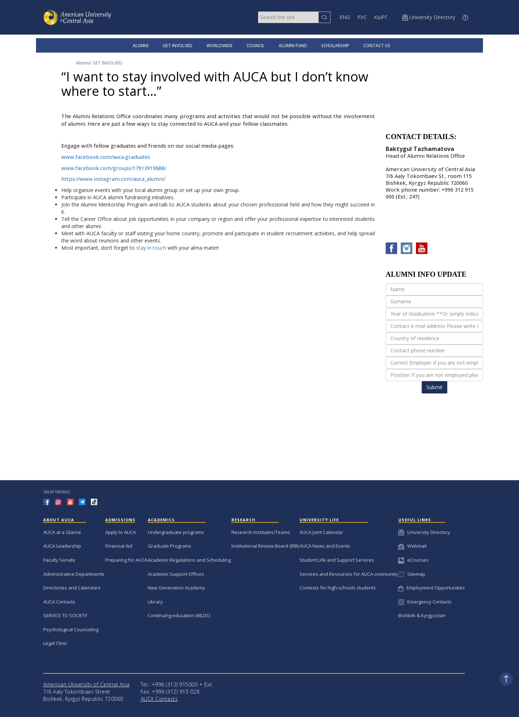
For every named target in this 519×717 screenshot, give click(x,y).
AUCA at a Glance (62, 532)
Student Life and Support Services (337, 560)
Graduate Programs (169, 546)
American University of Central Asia (86, 684)
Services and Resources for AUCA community (349, 574)
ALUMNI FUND (293, 46)
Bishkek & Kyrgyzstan (421, 615)
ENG (345, 17)
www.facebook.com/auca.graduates (105, 156)
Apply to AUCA (120, 532)
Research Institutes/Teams (260, 532)
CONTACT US (376, 46)
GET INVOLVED (177, 46)
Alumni (83, 63)
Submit (434, 387)
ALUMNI (140, 46)
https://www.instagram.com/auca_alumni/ (113, 178)
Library (155, 601)
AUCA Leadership (62, 546)
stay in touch (151, 247)
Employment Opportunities (431, 587)
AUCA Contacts (59, 601)
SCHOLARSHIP (335, 46)
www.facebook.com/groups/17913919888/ (113, 168)
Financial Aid (118, 546)
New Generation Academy (176, 587)
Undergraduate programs (176, 532)
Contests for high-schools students (338, 587)
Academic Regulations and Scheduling (189, 560)
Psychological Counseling (70, 629)
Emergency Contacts (425, 601)
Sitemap (411, 574)
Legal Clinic (55, 643)
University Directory (424, 532)
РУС (362, 17)
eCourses (413, 560)
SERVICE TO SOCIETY (65, 615)
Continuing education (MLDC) (179, 615)
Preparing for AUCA (126, 560)
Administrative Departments (74, 574)
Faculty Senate (59, 560)
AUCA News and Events (325, 546)
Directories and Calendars (72, 587)
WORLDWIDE (219, 46)
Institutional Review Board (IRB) (265, 546)
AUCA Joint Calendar (321, 532)
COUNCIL (256, 46)
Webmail (412, 546)
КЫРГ (381, 17)
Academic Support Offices (176, 574)
